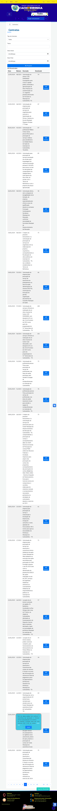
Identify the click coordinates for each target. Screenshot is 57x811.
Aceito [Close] (28, 727)
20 (43, 784)
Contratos (15, 24)
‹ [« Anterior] (8, 784)
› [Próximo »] (50, 784)
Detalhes (46, 87)
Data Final (10, 58)
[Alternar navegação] (9, 14)
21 (47, 784)
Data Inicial (10, 50)
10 (37, 784)
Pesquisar (28, 65)
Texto (9, 43)
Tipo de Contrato (12, 36)
